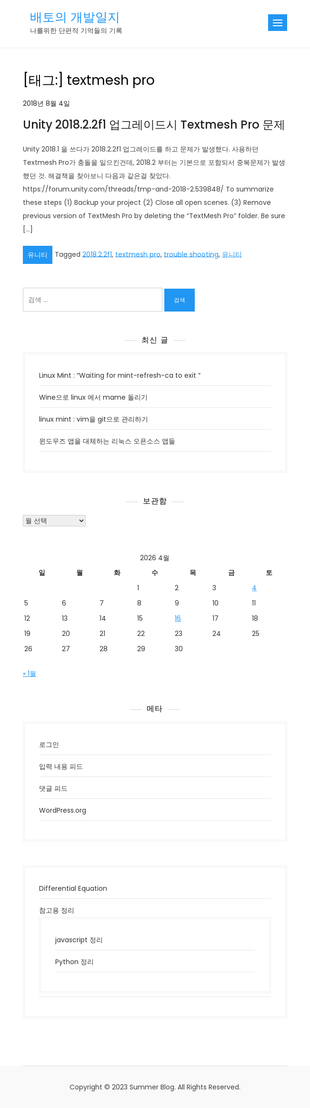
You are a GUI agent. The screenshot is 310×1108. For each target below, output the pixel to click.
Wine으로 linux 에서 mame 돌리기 (93, 397)
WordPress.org (62, 810)
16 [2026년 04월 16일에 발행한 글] (178, 618)
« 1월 (29, 673)
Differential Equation (73, 888)
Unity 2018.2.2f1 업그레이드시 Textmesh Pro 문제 (154, 124)
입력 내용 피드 (61, 766)
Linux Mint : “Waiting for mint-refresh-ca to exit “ (119, 375)
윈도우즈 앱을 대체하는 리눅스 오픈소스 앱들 (107, 441)
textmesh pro (137, 254)
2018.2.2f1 (97, 254)
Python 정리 (74, 962)
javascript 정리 (79, 940)
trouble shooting (191, 254)
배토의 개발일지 (75, 17)
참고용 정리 (56, 910)
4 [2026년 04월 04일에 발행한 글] (254, 588)
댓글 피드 (53, 788)
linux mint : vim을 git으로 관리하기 (93, 419)
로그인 (49, 744)
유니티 (38, 255)
